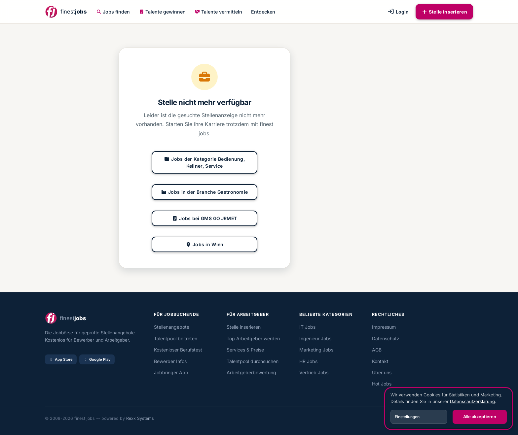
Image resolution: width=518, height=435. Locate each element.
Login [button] (398, 12)
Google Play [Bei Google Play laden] (97, 359)
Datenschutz (385, 338)
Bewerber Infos (170, 361)
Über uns (381, 372)
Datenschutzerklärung (472, 401)
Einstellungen (407, 416)
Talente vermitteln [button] (218, 12)
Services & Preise (245, 349)
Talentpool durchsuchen (252, 361)
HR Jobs (308, 361)
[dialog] (448, 408)
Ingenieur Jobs (315, 338)
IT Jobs (307, 327)
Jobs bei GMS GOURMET (204, 218)
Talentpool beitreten (175, 338)
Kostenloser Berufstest (178, 349)
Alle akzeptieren (479, 416)
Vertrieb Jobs (313, 372)
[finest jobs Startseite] (66, 12)
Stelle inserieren (444, 12)
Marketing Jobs (316, 349)
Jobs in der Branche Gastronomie (204, 192)
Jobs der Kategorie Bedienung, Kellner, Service (204, 162)
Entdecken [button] (263, 12)
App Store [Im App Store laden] (61, 359)
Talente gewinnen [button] (162, 12)
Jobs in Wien (204, 244)
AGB (377, 349)
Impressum (384, 327)
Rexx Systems (140, 418)
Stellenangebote (171, 327)
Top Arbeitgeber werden (253, 338)
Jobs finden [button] (113, 12)
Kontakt (380, 361)
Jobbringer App (171, 372)
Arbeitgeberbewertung (251, 372)
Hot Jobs (381, 383)
